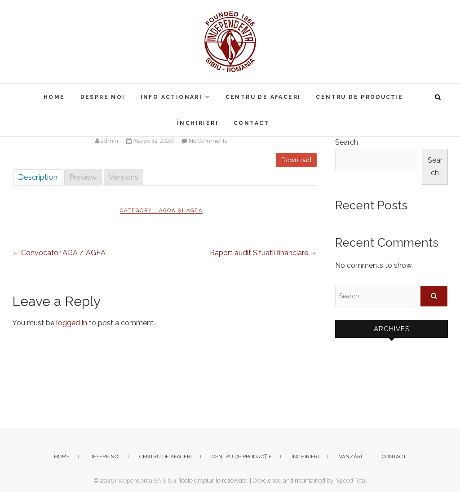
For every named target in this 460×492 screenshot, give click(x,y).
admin (107, 140)
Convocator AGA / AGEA (59, 252)
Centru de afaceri (263, 97)
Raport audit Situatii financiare (263, 252)
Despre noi (102, 97)
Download (296, 160)
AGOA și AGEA (181, 210)
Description (38, 177)
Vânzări (350, 456)
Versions (123, 177)
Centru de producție (359, 97)
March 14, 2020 (150, 140)
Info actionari (172, 97)
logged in (71, 323)
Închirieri (197, 123)
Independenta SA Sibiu (145, 480)
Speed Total (351, 480)
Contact (252, 123)
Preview (83, 177)
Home (54, 97)
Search (346, 142)
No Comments (208, 140)
